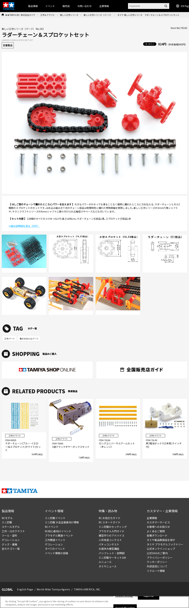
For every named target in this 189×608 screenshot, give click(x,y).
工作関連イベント (55, 540)
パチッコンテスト (109, 544)
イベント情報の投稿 (56, 553)
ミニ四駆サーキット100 (112, 557)
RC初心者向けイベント (58, 531)
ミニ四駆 (7, 522)
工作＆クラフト (47, 14)
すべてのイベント (55, 548)
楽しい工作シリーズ (69, 14)
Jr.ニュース (105, 562)
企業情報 (152, 518)
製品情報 (33, 6)
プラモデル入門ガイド (111, 531)
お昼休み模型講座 (109, 548)
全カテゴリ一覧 (11, 548)
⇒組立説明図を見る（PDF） (24, 226)
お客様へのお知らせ (158, 526)
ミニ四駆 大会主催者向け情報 (62, 522)
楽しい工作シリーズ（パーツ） (98, 14)
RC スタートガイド (109, 522)
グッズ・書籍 (9, 544)
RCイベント (51, 526)
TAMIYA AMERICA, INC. (87, 589)
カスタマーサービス (158, 522)
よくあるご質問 (156, 531)
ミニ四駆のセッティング (113, 526)
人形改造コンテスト (110, 540)
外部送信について (157, 566)
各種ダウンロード (157, 535)
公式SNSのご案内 (157, 553)
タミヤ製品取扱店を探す (161, 540)
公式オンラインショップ (161, 548)
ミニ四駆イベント (55, 518)
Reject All (148, 596)
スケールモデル (11, 526)
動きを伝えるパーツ (29, 338)
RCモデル (7, 518)
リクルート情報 (156, 571)
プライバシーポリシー (160, 557)
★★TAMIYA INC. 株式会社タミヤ (20, 14)
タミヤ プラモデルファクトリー (165, 544)
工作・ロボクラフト (13, 531)
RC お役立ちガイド (109, 518)
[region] (94, 602)
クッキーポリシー (157, 562)
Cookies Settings (124, 596)
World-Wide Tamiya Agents (53, 589)
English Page (25, 589)
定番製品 (8, 45)
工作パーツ (9, 338)
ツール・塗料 (9, 535)
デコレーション (11, 540)
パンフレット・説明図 (112, 553)
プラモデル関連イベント (59, 535)
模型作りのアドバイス (111, 535)
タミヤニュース (107, 566)
